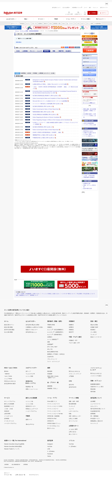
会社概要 (92, 401)
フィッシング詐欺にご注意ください (51, 293)
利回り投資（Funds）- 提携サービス (53, 377)
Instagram (50, 444)
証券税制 (6, 418)
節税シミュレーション (32, 389)
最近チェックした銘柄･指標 (24, 38)
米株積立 (71, 329)
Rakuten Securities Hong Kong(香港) (14, 444)
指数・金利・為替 (74, 401)
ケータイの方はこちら (53, 426)
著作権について (34, 295)
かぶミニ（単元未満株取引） (55, 329)
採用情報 (92, 413)
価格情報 (49, 386)
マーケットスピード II (53, 403)
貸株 (48, 342)
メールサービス (8, 416)
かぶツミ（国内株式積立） (55, 334)
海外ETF (71, 332)
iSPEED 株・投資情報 (53, 416)
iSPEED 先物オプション (54, 423)
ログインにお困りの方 (89, 80)
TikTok (49, 456)
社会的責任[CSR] (95, 411)
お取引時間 (7, 413)
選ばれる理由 (94, 324)
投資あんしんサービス (32, 408)
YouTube (49, 446)
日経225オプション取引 (97, 386)
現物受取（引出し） (52, 388)
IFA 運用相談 (94, 416)
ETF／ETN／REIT (52, 346)
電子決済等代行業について (97, 408)
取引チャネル (51, 428)
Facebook (50, 454)
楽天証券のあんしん (31, 332)
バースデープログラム (10, 423)
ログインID (86, 58)
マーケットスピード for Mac (55, 413)
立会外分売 (50, 356)
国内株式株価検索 (33, 31)
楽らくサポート (73, 434)
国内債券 (49, 371)
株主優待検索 (72, 403)
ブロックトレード (52, 359)
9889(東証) (19, 42)
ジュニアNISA (8, 378)
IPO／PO (49, 349)
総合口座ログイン (9, 324)
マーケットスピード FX (53, 411)
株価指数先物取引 (95, 384)
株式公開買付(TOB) (52, 351)
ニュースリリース (95, 403)
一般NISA (7, 373)
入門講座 (71, 376)
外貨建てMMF (94, 327)
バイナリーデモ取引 (96, 376)
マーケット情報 (24, 31)
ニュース (71, 408)
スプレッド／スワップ (75, 373)
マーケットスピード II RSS (54, 406)
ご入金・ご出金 (8, 408)
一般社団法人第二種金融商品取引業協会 (46, 459)
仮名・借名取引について (22, 295)
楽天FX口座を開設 (88, 88)
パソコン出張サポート (89, 136)
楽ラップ (28, 371)
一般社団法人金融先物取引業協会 (21, 459)
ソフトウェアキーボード (89, 65)
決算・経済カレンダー (75, 416)
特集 (70, 413)
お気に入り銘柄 (73, 418)
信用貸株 (50, 344)
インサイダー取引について (68, 293)
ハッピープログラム (31, 411)
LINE (48, 449)
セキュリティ (94, 406)
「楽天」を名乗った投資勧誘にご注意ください (28, 293)
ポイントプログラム (9, 401)
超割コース (29, 419)
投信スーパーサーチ (96, 337)
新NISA (6, 371)
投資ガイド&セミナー (32, 329)
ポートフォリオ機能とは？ (89, 102)
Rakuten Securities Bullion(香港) (13, 446)
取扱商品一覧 (29, 386)
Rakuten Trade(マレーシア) (11, 449)
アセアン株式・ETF (74, 343)
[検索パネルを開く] (85, 13)
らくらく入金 (29, 401)
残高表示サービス (31, 406)
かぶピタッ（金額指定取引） (55, 332)
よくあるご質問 (87, 134)
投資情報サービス (9, 406)
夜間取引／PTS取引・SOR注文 (56, 354)
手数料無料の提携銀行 (89, 177)
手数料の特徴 (51, 324)
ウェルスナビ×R (30, 373)
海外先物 (92, 391)
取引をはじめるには (74, 371)
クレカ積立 (93, 332)
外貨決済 (6, 411)
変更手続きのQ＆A (88, 131)
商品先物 (92, 389)
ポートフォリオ (73, 421)
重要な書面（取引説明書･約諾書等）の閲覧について (90, 110)
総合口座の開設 (8, 327)
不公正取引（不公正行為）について (86, 293)
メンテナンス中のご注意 (89, 124)
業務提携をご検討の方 (96, 421)
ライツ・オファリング (53, 361)
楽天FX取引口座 (87, 188)
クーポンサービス (9, 421)
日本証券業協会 (11, 459)
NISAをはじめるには (10, 381)
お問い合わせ (72, 431)
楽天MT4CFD (72, 387)
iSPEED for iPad (51, 418)
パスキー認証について (89, 78)
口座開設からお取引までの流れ (34, 327)
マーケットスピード (52, 408)
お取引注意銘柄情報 (88, 123)
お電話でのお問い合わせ (89, 132)
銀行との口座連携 (9, 403)
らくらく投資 (29, 376)
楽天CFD (71, 384)
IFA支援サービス (95, 418)
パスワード (86, 62)
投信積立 (92, 329)
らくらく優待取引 (52, 339)
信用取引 (49, 337)
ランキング (93, 334)
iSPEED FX (50, 421)
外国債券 (49, 373)
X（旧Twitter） (51, 451)
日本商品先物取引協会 (33, 459)
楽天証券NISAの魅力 (10, 383)
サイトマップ (94, 423)
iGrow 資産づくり (52, 401)
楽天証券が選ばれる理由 (32, 324)
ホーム (17, 31)
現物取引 (49, 327)
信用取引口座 (86, 183)
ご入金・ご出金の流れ (89, 175)
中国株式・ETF (73, 340)
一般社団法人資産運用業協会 (60, 459)
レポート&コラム (73, 411)
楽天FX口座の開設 (9, 329)
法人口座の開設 (8, 332)
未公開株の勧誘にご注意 (89, 114)
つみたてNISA (8, 376)
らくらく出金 (29, 403)
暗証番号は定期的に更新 (90, 81)
